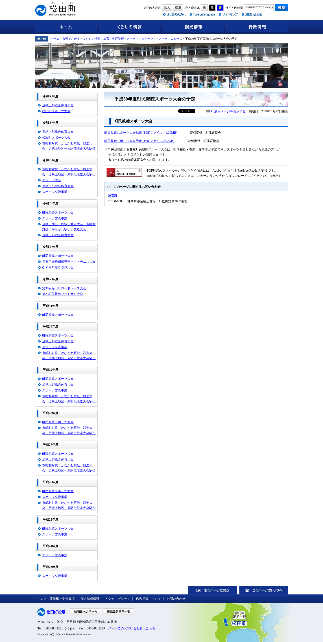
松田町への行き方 (85, 611)
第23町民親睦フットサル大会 (62, 294)
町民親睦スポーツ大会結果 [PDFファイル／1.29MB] (140, 132)
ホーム (65, 27)
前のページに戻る (212, 590)
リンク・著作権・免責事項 (56, 599)
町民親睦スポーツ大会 (58, 212)
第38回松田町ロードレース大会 (64, 288)
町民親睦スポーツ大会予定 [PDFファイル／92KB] (139, 141)
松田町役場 (55, 612)
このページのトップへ (263, 590)
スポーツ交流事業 (54, 192)
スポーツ (147, 38)
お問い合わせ (176, 599)
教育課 (112, 196)
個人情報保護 (90, 599)
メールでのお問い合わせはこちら (131, 628)
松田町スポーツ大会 (56, 111)
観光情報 (193, 27)
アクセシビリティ (117, 599)
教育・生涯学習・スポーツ (120, 38)
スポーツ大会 (51, 180)
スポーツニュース (170, 38)
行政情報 (257, 27)
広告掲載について (148, 599)
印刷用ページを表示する (228, 111)
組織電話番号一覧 (118, 611)
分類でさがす (71, 38)
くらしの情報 (129, 27)
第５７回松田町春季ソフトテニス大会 (69, 261)
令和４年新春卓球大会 (58, 267)
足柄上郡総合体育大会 (58, 105)
